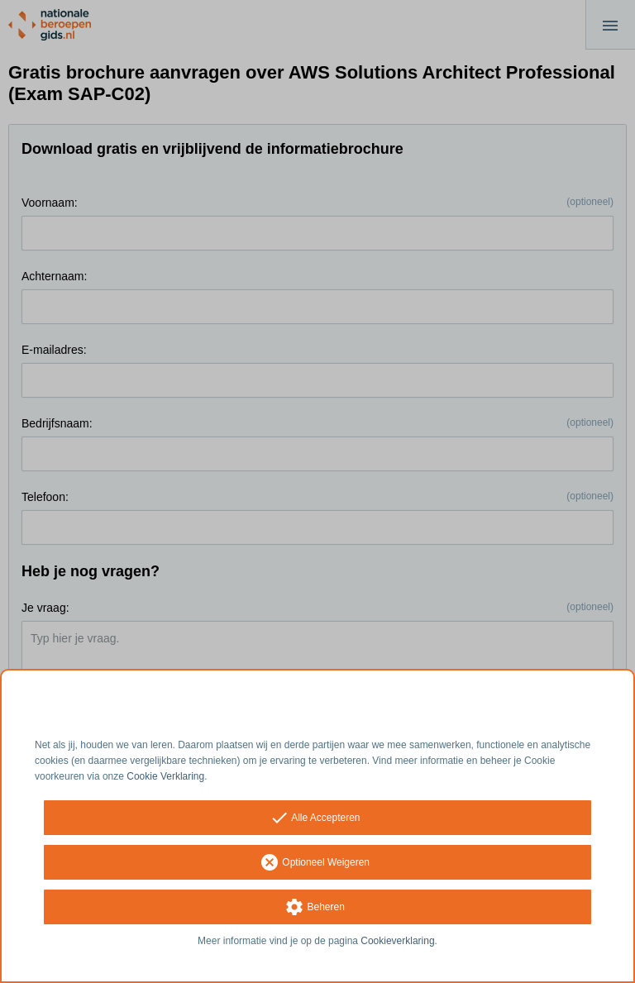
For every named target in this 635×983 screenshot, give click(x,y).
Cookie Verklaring (165, 776)
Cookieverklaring (397, 941)
